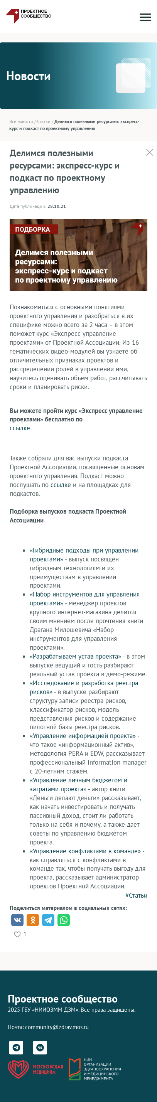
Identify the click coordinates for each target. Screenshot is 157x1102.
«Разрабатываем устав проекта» (75, 656)
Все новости (21, 121)
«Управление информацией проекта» (83, 735)
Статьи (44, 121)
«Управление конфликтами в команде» (85, 851)
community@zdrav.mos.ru (57, 1027)
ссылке (20, 428)
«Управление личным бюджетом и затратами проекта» (78, 784)
